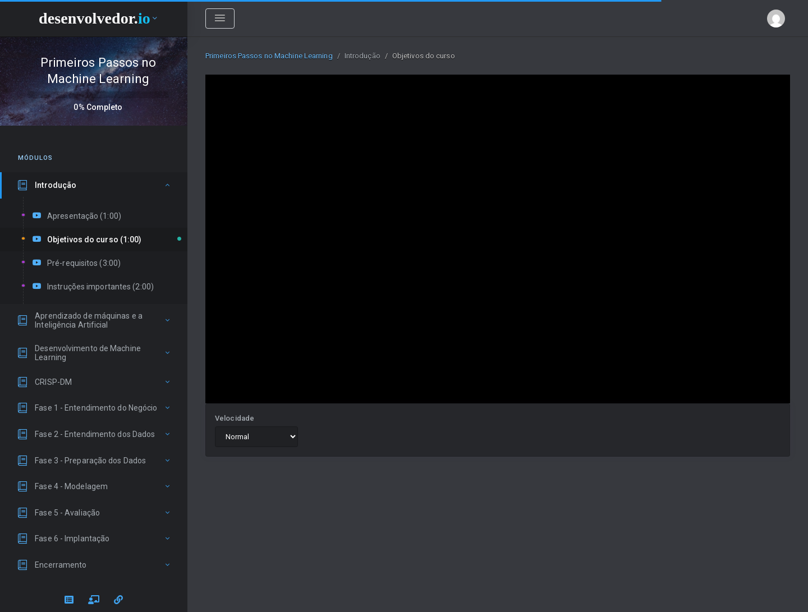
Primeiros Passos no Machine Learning (269, 56)
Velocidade (234, 418)
